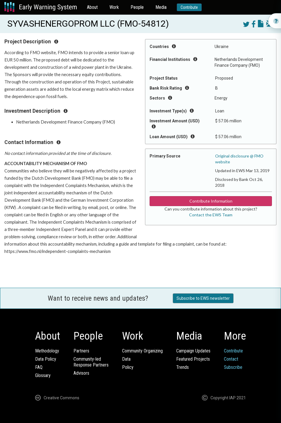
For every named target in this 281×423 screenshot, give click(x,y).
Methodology (47, 351)
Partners (81, 351)
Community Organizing (142, 351)
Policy (127, 367)
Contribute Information (210, 200)
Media (161, 7)
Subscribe (233, 367)
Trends (182, 367)
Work (114, 7)
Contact (231, 359)
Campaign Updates (193, 351)
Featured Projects (193, 359)
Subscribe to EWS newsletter (203, 298)
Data (126, 359)
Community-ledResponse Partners (91, 362)
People (137, 7)
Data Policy (45, 359)
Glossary (43, 375)
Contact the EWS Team (210, 214)
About (92, 7)
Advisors (81, 373)
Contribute (189, 7)
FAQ (38, 367)
